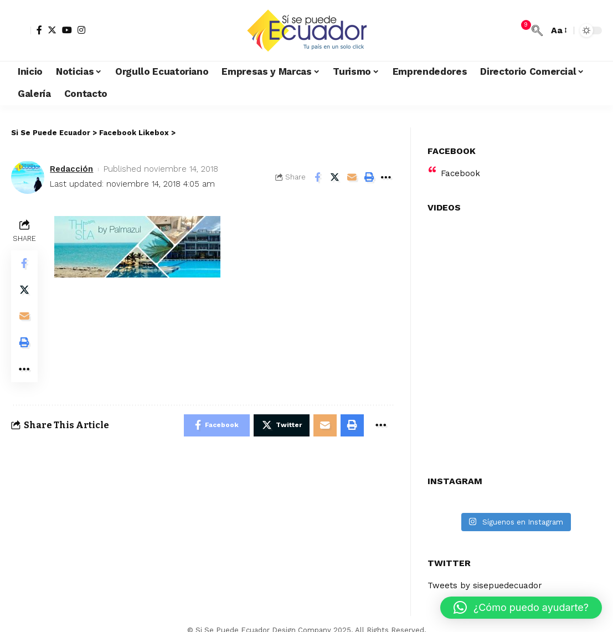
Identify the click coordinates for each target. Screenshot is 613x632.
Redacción (72, 169)
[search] (537, 30)
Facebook (461, 155)
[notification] (520, 30)
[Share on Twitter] (334, 177)
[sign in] (21, 30)
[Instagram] (81, 29)
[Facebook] (39, 29)
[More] (386, 177)
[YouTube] (67, 29)
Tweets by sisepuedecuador (487, 567)
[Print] (369, 177)
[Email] (351, 177)
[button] (521, 608)
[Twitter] (52, 29)
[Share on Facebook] (317, 177)
